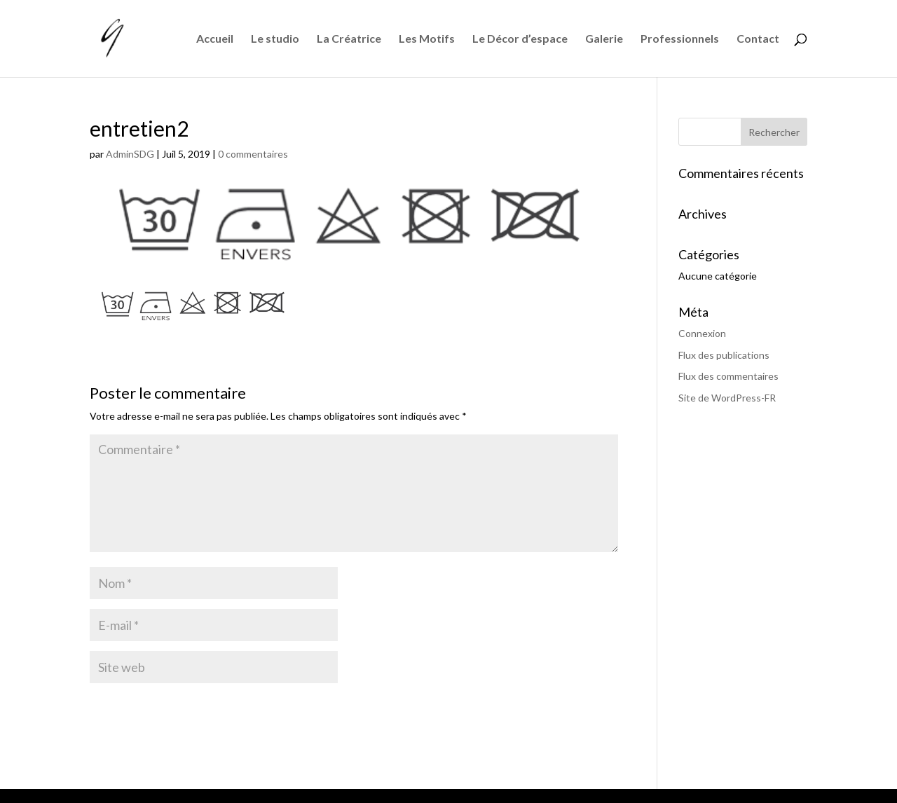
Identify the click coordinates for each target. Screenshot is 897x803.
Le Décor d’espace (520, 39)
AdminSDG (130, 154)
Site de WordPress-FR (727, 398)
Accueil (214, 39)
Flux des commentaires (728, 376)
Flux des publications (723, 355)
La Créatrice (349, 39)
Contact (758, 39)
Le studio (275, 39)
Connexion (702, 333)
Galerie (604, 39)
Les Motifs (427, 39)
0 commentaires (253, 154)
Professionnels (680, 39)
